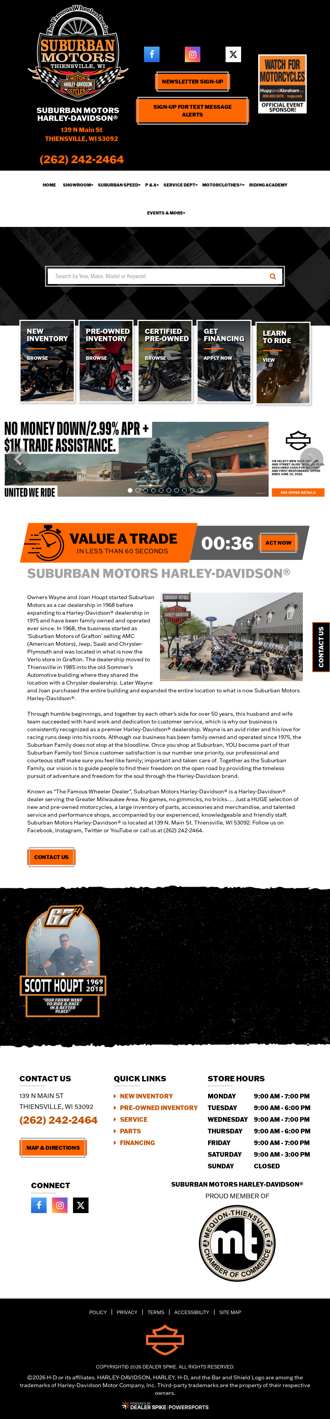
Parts (130, 1131)
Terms (156, 1312)
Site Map (230, 1312)
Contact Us (51, 857)
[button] (18, 459)
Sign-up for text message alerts (192, 110)
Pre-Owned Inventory (159, 1107)
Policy (98, 1312)
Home (49, 185)
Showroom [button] (77, 185)
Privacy (127, 1312)
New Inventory (146, 1096)
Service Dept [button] (179, 185)
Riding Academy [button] (268, 185)
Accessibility (191, 1312)
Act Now (278, 542)
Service (134, 1119)
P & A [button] (150, 185)
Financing (137, 1142)
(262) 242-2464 (58, 1119)
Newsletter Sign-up (192, 81)
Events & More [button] (165, 213)
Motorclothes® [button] (222, 185)
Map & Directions (53, 1147)
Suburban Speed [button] (118, 185)
